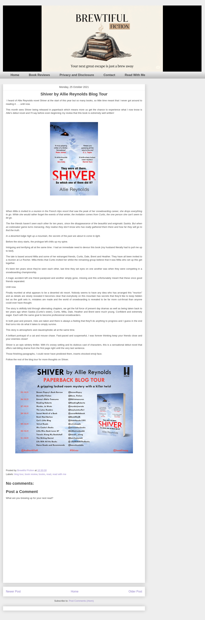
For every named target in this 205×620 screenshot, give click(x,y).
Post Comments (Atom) (81, 600)
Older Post (135, 591)
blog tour (19, 474)
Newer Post (13, 591)
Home (15, 75)
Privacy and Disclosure (77, 75)
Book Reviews (39, 75)
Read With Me (135, 75)
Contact (109, 75)
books (42, 474)
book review (31, 474)
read (48, 474)
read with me (59, 474)
